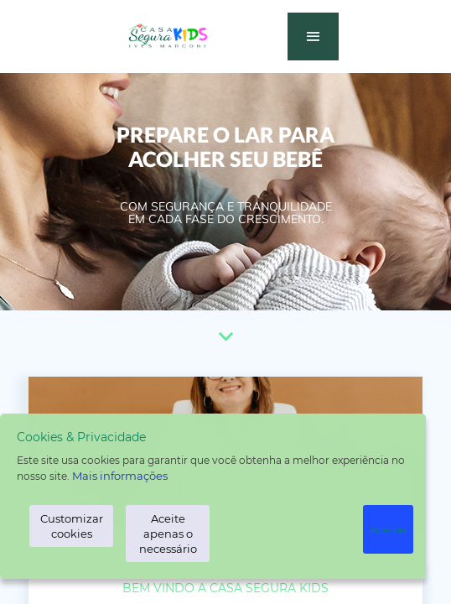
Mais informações (120, 475)
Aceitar (388, 529)
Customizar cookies (71, 526)
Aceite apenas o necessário (168, 533)
